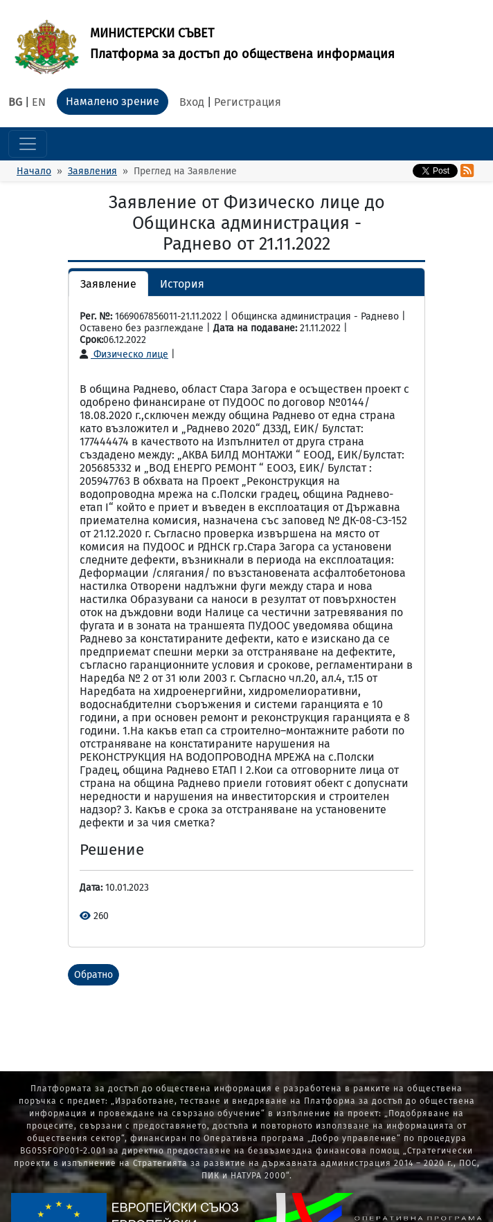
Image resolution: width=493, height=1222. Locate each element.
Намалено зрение (112, 101)
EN (39, 102)
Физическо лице (124, 354)
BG (15, 102)
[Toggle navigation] (27, 144)
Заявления (92, 171)
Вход (191, 102)
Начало (34, 171)
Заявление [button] (108, 283)
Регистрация (247, 102)
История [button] (182, 283)
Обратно (93, 975)
